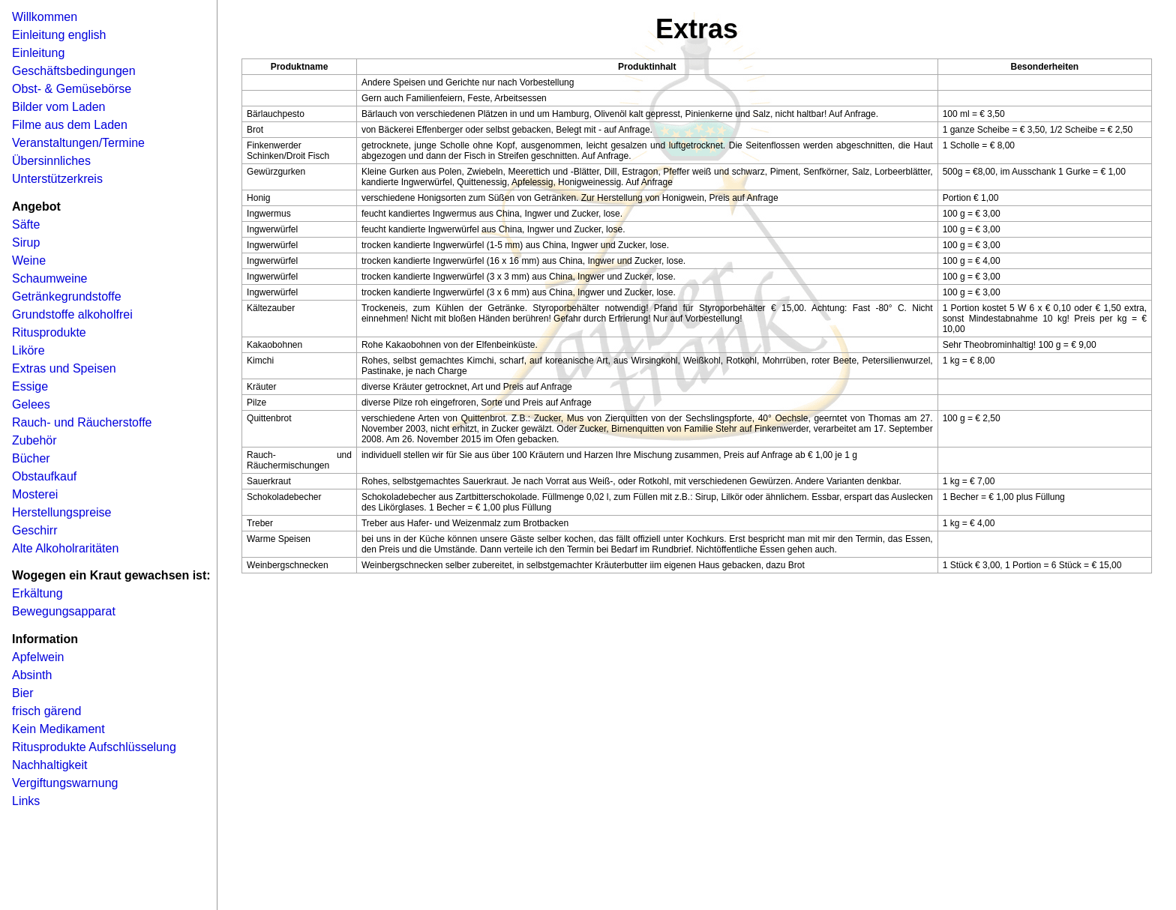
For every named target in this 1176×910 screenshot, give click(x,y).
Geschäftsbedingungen (74, 70)
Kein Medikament (58, 729)
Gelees (31, 404)
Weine (29, 260)
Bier (22, 693)
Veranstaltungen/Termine (78, 142)
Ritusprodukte (49, 332)
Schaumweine (50, 278)
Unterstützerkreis (57, 178)
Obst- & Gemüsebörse (71, 88)
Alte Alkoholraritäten (65, 548)
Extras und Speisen (64, 368)
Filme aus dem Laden (70, 124)
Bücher (31, 458)
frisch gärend (47, 711)
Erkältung (37, 593)
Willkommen (44, 16)
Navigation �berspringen (34, 4)
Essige (30, 386)
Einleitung (38, 52)
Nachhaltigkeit (50, 765)
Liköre (28, 350)
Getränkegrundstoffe (67, 296)
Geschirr (34, 530)
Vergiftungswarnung (65, 783)
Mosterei (35, 494)
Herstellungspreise (62, 512)
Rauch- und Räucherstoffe (82, 422)
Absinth (32, 675)
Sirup (26, 242)
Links (26, 801)
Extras (697, 28)
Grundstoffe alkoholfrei (72, 314)
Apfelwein (38, 657)
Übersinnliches (51, 160)
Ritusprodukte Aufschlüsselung (94, 747)
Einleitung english (59, 34)
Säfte (26, 224)
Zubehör (34, 440)
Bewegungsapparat (64, 611)
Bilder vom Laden (59, 106)
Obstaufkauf (44, 476)
